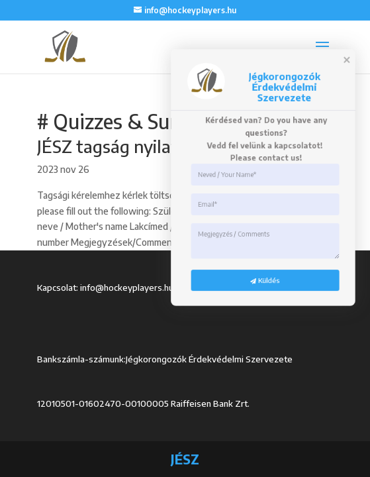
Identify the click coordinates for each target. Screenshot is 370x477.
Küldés (231, 427)
